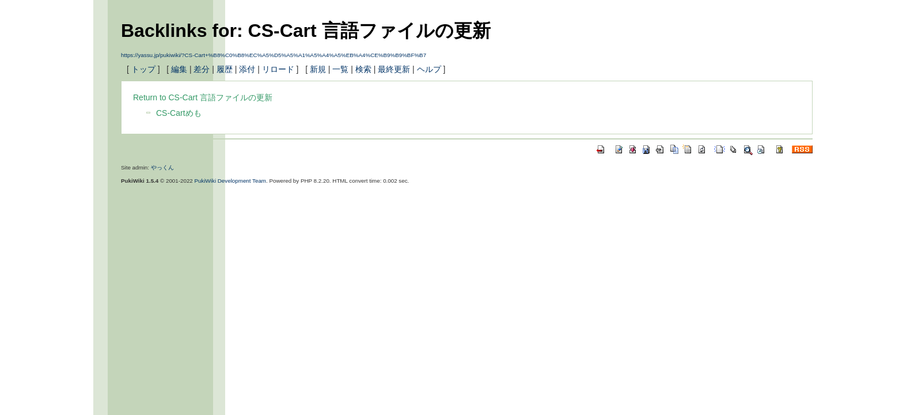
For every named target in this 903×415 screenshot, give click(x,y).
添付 (247, 69)
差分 (201, 69)
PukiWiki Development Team (231, 181)
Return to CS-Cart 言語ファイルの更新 (202, 97)
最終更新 (394, 69)
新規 (318, 69)
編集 (179, 69)
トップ (143, 69)
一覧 (340, 69)
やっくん (162, 167)
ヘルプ (429, 69)
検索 (363, 69)
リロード (278, 69)
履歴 (225, 69)
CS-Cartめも (179, 113)
